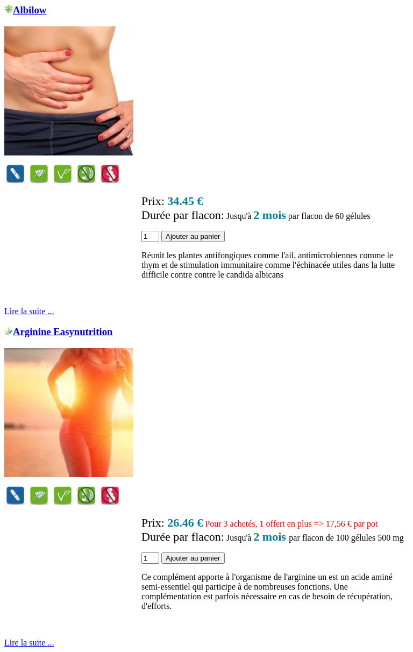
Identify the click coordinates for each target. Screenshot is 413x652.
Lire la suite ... (29, 311)
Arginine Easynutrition (63, 331)
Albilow (29, 10)
